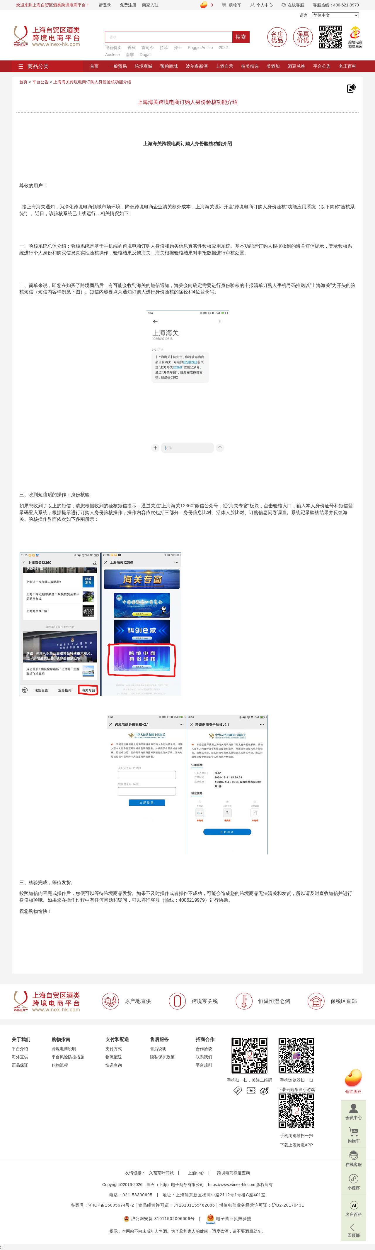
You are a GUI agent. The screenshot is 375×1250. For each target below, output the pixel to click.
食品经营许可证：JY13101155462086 (176, 1205)
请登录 (105, 5)
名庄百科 (347, 66)
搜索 (241, 37)
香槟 (131, 47)
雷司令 (148, 47)
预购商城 (169, 66)
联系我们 (204, 1057)
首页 (94, 66)
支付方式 (113, 1048)
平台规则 (204, 1065)
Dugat (145, 54)
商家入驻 (150, 5)
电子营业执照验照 (228, 1218)
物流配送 (113, 1057)
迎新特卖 (113, 47)
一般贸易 (118, 66)
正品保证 (20, 1065)
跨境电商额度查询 (233, 1172)
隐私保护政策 (162, 1057)
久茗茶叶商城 (161, 1172)
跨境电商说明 (64, 1048)
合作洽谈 (204, 1048)
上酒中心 (195, 1172)
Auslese (112, 54)
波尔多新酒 (197, 66)
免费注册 (128, 5)
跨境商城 (143, 66)
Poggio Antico (200, 47)
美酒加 (273, 66)
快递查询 (113, 1065)
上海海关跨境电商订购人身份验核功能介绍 (92, 82)
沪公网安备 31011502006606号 (159, 1218)
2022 (223, 47)
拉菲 (164, 47)
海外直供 (20, 1057)
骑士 (178, 47)
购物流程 (60, 1065)
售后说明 (158, 1048)
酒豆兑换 (296, 66)
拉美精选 (250, 66)
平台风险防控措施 (68, 1057)
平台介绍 (20, 1048)
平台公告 (322, 66)
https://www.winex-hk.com (231, 1184)
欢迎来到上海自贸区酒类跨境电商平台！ (53, 5)
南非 (130, 54)
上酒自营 (224, 66)
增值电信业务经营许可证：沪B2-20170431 (261, 1205)
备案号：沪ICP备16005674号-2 (102, 1205)
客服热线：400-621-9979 (336, 5)
